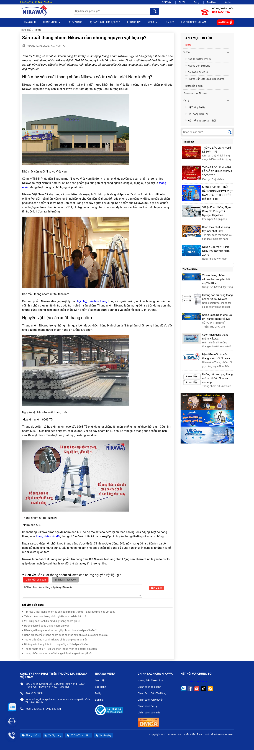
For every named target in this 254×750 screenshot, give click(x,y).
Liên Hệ (227, 2)
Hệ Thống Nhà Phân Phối (200, 120)
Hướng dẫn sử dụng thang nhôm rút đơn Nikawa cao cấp (217, 378)
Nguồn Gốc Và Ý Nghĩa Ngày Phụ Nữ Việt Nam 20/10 (216, 250)
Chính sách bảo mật (150, 713)
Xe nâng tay (133, 22)
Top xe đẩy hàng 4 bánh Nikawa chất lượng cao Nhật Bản (55, 639)
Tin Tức (182, 2)
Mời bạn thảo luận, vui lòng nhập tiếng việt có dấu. (82, 590)
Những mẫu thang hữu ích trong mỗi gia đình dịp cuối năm (55, 644)
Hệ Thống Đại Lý (195, 107)
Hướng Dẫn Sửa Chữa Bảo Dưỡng (204, 78)
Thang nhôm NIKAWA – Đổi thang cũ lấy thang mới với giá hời (57, 653)
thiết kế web (196, 734)
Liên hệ (100, 700)
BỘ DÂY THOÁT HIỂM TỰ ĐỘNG (104, 22)
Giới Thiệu (166, 2)
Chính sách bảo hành (151, 687)
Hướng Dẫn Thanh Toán (152, 681)
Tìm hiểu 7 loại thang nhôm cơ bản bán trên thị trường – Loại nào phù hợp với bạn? (68, 611)
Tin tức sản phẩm (192, 85)
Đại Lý (196, 2)
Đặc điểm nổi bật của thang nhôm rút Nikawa (216, 356)
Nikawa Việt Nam (197, 681)
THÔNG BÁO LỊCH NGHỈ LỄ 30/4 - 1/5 (216, 149)
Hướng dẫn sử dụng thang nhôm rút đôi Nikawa (217, 297)
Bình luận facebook (65, 579)
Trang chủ (30, 22)
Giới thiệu (101, 681)
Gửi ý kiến (156, 588)
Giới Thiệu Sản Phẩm (198, 59)
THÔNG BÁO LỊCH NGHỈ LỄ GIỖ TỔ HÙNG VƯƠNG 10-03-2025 (217, 171)
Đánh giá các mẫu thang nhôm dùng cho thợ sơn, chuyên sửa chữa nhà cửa (65, 634)
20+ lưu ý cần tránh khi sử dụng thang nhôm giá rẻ (51, 620)
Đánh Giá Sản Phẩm (197, 72)
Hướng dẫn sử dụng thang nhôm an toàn (46, 625)
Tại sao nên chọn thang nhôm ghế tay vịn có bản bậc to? (54, 616)
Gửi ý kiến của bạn (36, 579)
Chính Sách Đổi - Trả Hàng (153, 693)
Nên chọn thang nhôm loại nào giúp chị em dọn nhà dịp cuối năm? (59, 630)
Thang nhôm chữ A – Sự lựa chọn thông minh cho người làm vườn (59, 648)
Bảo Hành (211, 2)
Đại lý (186, 100)
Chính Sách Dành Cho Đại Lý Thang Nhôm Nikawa (217, 316)
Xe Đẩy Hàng (75, 22)
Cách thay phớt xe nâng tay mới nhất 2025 (216, 229)
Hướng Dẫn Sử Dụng (197, 65)
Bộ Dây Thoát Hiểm (78, 735)
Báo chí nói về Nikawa (193, 22)
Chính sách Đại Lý (149, 706)
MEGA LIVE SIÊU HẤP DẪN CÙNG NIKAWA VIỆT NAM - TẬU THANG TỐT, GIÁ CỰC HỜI (217, 193)
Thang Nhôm (52, 22)
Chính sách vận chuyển (152, 700)
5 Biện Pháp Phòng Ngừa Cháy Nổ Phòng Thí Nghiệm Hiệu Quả (216, 211)
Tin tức (170, 22)
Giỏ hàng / (225, 21)
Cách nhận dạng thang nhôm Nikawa (215, 336)
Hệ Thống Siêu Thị (196, 114)
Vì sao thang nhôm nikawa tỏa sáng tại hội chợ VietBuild (216, 279)
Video (153, 22)
